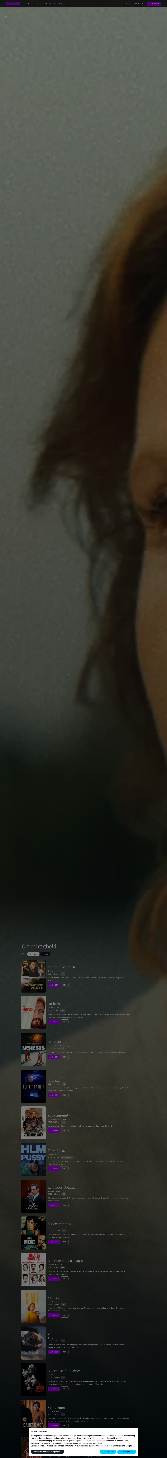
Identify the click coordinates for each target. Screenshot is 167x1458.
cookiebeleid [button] (115, 1438)
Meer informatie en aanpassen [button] (47, 1452)
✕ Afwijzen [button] (108, 1452)
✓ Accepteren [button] (127, 1452)
